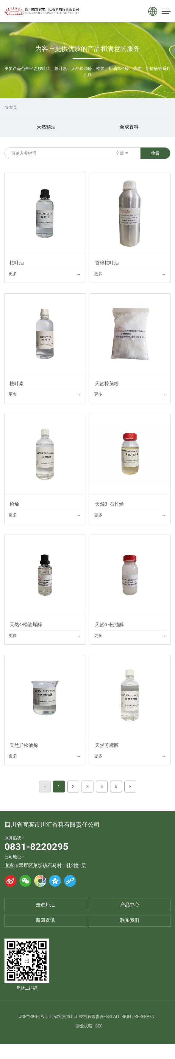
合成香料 (129, 127)
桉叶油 (17, 263)
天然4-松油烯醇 (26, 624)
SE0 (98, 1026)
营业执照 (84, 1026)
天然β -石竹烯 (109, 504)
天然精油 (46, 127)
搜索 (155, 153)
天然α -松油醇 (109, 624)
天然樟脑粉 (107, 383)
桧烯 (14, 504)
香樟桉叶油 (107, 263)
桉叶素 (17, 383)
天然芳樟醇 (107, 745)
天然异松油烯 (24, 745)
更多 (13, 273)
